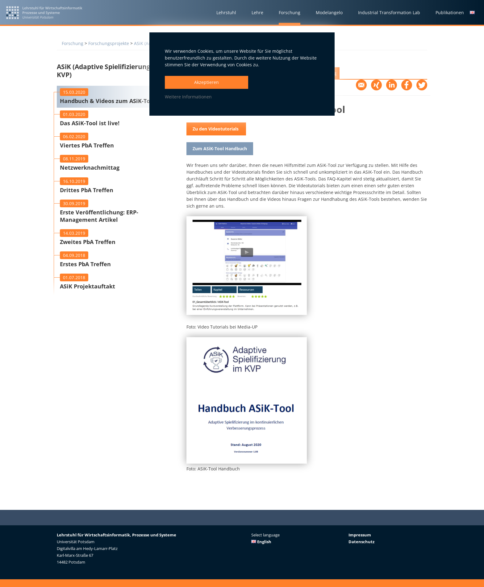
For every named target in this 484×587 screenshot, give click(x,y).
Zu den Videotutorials (216, 129)
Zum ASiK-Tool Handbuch (220, 148)
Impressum (359, 535)
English (261, 541)
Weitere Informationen (188, 97)
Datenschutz (361, 541)
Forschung (72, 43)
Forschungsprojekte (108, 43)
